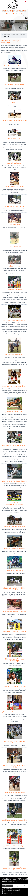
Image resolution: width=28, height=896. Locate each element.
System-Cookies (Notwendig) (11, 890)
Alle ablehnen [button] (7, 886)
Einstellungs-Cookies (9, 892)
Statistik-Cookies (8, 893)
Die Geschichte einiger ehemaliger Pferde (10, 41)
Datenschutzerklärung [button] (13, 881)
